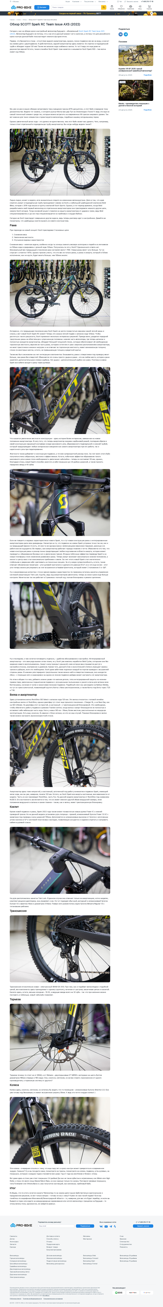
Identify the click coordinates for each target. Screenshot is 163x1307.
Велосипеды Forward (90, 1258)
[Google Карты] (147, 1293)
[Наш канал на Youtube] (106, 1226)
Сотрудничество (126, 1244)
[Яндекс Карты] (133, 1293)
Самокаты (13, 1236)
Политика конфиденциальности (32, 1299)
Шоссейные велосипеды (18, 1264)
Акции (67, 1)
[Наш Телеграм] (110, 1226)
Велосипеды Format (90, 1264)
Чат (120, 1)
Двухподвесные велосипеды (20, 1269)
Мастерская (87, 1239)
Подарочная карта (53, 1244)
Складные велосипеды (18, 1261)
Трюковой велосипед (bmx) (19, 1272)
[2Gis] (118, 1293)
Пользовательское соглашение (53, 1299)
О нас (122, 1236)
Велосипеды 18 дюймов (128, 1258)
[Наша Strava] (115, 1226)
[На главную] (21, 7)
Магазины (102, 1)
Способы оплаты (52, 1239)
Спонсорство (124, 1242)
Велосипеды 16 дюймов (128, 1261)
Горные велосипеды (17, 1258)
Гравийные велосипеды (18, 1266)
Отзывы (49, 1242)
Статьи (19, 20)
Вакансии (123, 1239)
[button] (81, 13)
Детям (12, 1239)
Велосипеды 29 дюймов (128, 1256)
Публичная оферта (15, 1299)
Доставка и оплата (53, 1236)
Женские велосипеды (54, 1258)
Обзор (25, 20)
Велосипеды (14, 1256)
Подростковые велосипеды (56, 1261)
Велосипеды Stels (89, 1256)
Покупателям (89, 1)
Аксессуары (14, 1242)
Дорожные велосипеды (18, 1274)
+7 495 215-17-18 (147, 1)
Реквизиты (124, 1247)
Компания (75, 1)
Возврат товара (52, 1247)
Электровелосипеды (17, 1277)
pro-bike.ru (46, 1295)
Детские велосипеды (54, 1256)
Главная (12, 20)
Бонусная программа (53, 1250)
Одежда (13, 1247)
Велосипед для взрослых (55, 1264)
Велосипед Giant (89, 1261)
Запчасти (13, 1244)
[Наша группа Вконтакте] (101, 1226)
